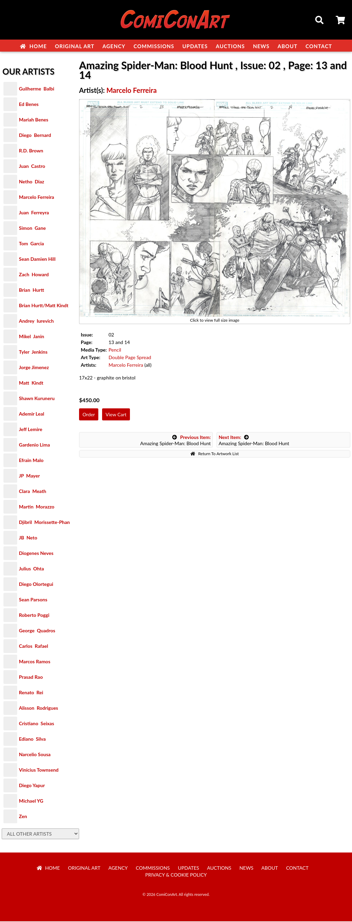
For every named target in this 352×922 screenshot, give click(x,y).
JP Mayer (29, 476)
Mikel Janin (31, 337)
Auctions (230, 46)
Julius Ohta (31, 569)
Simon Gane (32, 229)
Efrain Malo (31, 461)
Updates (195, 46)
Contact (319, 46)
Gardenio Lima (34, 445)
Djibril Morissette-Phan (44, 523)
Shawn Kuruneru (37, 399)
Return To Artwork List (214, 454)
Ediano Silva (32, 739)
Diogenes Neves (36, 554)
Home (33, 46)
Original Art (75, 46)
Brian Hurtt (31, 290)
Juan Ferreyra (34, 213)
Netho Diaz (31, 182)
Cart (341, 21)
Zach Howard (34, 275)
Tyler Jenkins (33, 352)
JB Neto (28, 538)
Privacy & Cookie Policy (176, 875)
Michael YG (31, 801)
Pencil (115, 350)
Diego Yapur (32, 786)
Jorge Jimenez (34, 368)
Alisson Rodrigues (38, 708)
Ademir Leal (31, 414)
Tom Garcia (31, 244)
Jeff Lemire (30, 430)
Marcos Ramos (34, 662)
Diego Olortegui (36, 585)
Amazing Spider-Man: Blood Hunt (175, 441)
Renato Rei (31, 693)
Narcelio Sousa (35, 755)
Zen (23, 817)
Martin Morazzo (36, 507)
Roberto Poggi (34, 616)
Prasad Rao (31, 677)
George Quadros (37, 631)
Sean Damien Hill (37, 259)
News (261, 46)
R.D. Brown (31, 151)
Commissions (153, 46)
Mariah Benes (33, 120)
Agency (113, 46)
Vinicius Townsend (38, 770)
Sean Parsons (33, 600)
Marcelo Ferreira (36, 198)
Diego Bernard (35, 136)
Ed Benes (28, 105)
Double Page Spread (130, 358)
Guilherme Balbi (36, 89)
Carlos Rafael (33, 647)
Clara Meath (32, 492)
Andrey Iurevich (36, 321)
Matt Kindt (31, 383)
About (288, 46)
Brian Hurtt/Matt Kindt (43, 306)
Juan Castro (32, 167)
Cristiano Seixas (36, 724)
